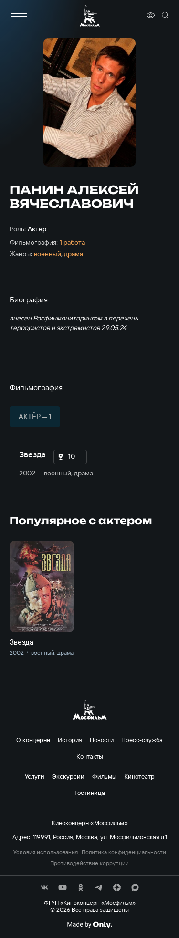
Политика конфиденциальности (124, 852)
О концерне (33, 739)
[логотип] (90, 15)
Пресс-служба (142, 739)
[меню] (19, 15)
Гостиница (89, 792)
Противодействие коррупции (89, 863)
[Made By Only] (89, 924)
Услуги (34, 776)
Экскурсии (68, 776)
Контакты (89, 756)
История (70, 739)
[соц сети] (44, 887)
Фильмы (104, 776)
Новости (102, 739)
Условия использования (45, 852)
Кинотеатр (139, 776)
